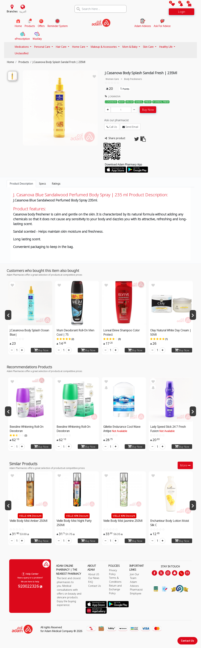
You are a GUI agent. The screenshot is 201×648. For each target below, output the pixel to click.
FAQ (90, 582)
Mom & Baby (130, 46)
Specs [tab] (42, 183)
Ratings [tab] (56, 183)
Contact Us (187, 640)
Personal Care (42, 46)
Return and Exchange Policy (115, 589)
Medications (22, 46)
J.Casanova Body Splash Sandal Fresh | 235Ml (59, 62)
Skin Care (148, 46)
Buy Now (148, 110)
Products (23, 62)
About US (93, 574)
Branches (12, 11)
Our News (93, 578)
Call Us (112, 126)
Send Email (130, 126)
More (185, 465)
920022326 (30, 586)
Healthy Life (166, 46)
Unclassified (21, 53)
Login (181, 12)
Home (10, 62)
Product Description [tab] (21, 183)
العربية (22, 11)
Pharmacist (136, 589)
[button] (179, 5)
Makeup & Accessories (104, 46)
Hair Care (61, 46)
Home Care (79, 46)
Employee (135, 593)
